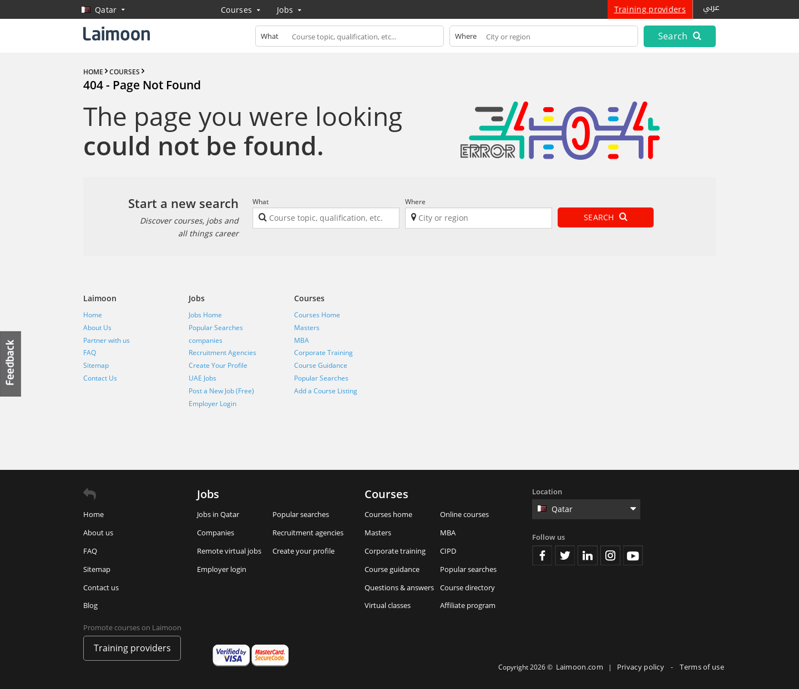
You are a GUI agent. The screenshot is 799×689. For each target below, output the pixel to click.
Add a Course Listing (325, 391)
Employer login (221, 569)
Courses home (388, 514)
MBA (301, 340)
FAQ (89, 352)
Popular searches (300, 514)
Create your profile (303, 551)
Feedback (11, 364)
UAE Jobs (202, 378)
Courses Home (317, 315)
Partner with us (106, 340)
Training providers (650, 9)
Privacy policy (641, 667)
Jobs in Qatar (218, 514)
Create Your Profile (218, 365)
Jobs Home (205, 315)
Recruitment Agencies (222, 352)
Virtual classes (388, 605)
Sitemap (96, 365)
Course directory (467, 587)
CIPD (448, 551)
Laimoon (100, 298)
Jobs (289, 9)
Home (92, 315)
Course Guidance (320, 365)
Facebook (542, 555)
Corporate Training (323, 352)
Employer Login (212, 403)
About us (98, 533)
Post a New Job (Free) (221, 391)
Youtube (633, 555)
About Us (97, 327)
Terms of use (702, 667)
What (260, 201)
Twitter (565, 555)
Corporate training (395, 551)
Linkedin (588, 555)
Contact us (101, 587)
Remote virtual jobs (229, 551)
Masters (307, 327)
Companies (215, 533)
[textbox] (349, 38)
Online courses (464, 514)
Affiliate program (467, 605)
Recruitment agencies (307, 533)
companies (205, 340)
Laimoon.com (579, 667)
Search (679, 36)
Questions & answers (399, 587)
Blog (90, 605)
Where (415, 201)
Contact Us (100, 378)
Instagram (610, 555)
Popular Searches (216, 327)
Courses (240, 9)
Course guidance (392, 569)
